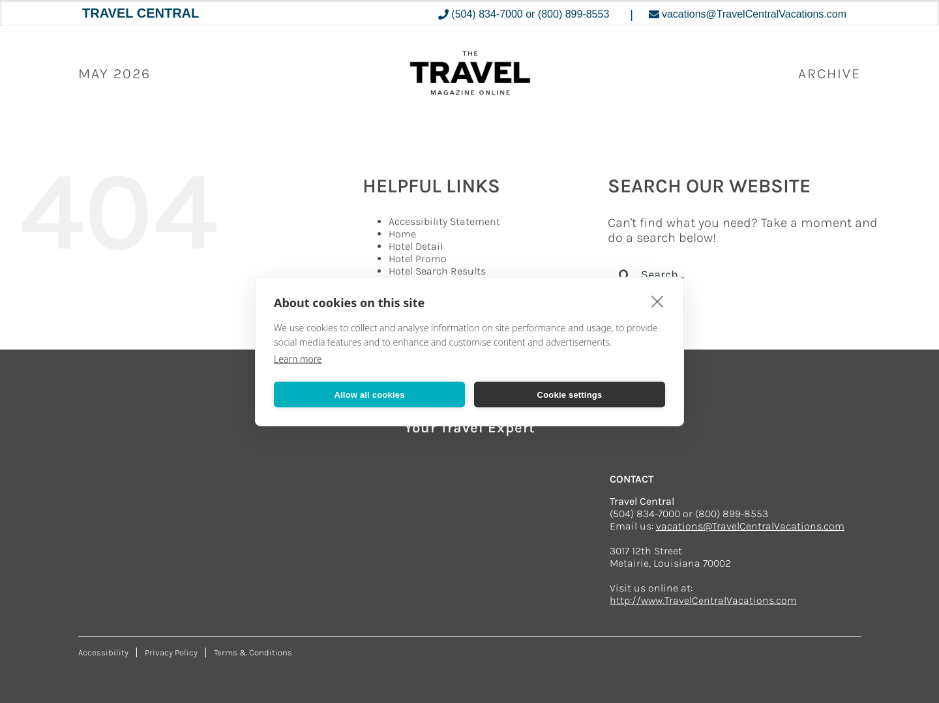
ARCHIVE (829, 73)
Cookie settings (570, 394)
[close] (658, 301)
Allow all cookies (369, 394)
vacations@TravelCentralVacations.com (750, 526)
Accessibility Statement (444, 221)
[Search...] (751, 274)
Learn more (298, 359)
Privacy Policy (171, 652)
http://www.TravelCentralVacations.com (703, 600)
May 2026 (114, 73)
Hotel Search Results (437, 271)
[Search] (624, 274)
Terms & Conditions (253, 652)
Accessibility (103, 652)
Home (402, 234)
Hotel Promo (418, 258)
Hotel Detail (416, 246)
